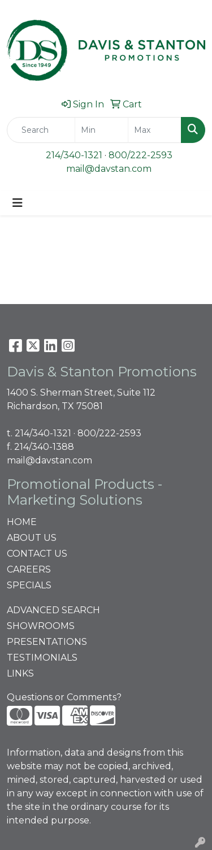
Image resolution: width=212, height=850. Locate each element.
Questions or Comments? (64, 697)
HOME (22, 522)
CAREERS (29, 569)
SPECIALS (29, 585)
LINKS (20, 673)
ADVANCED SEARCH (53, 610)
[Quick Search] (41, 130)
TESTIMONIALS (42, 657)
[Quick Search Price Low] (101, 130)
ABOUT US (32, 537)
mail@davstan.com (109, 168)
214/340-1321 (74, 155)
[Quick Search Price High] (154, 130)
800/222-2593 (140, 155)
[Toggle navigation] (17, 203)
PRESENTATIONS (47, 641)
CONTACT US (37, 553)
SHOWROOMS (41, 626)
